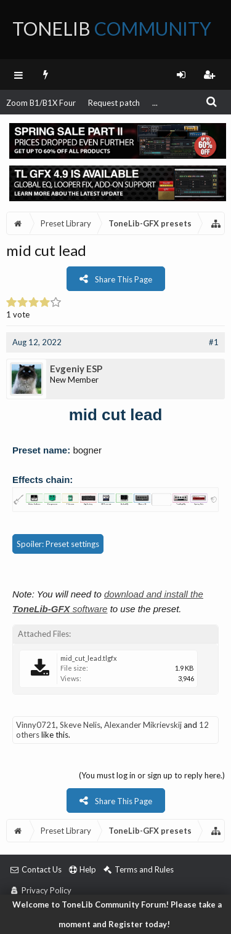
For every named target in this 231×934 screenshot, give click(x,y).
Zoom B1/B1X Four (41, 103)
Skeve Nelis (80, 725)
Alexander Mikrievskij (143, 725)
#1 (214, 342)
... (155, 103)
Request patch (114, 103)
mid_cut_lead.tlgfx (88, 658)
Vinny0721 (36, 725)
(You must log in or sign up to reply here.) (152, 775)
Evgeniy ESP (76, 368)
